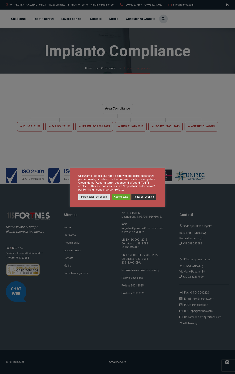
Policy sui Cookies (144, 196)
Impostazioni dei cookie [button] (94, 196)
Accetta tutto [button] (121, 196)
